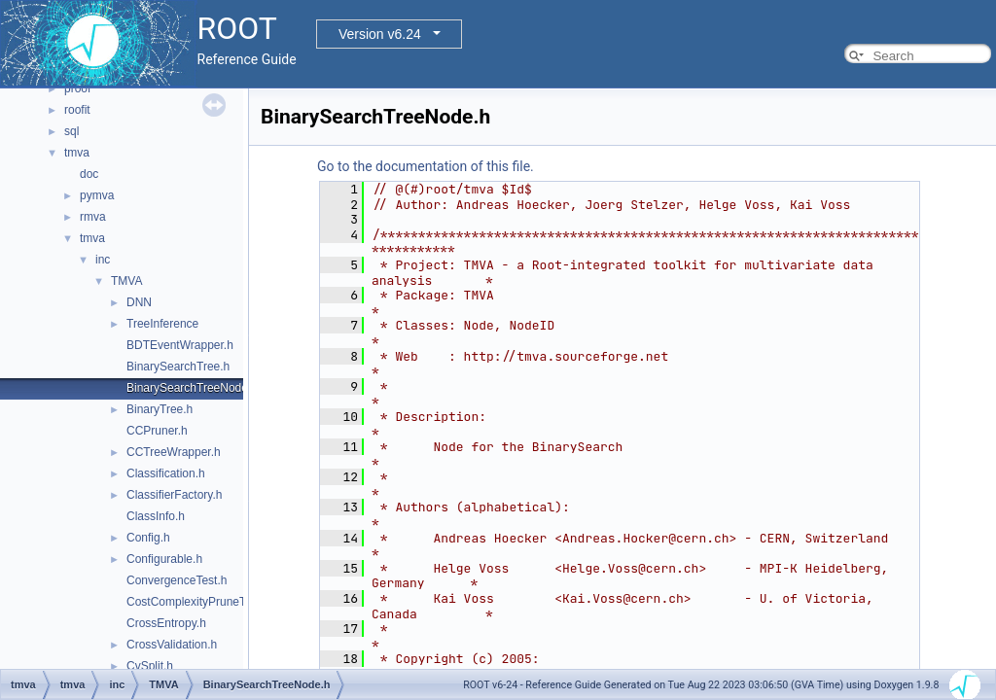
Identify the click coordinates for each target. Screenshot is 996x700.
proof (77, 88)
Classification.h (165, 473)
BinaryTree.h (159, 409)
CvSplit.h (149, 666)
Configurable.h (164, 559)
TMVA (126, 281)
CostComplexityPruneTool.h (198, 602)
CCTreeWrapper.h (173, 452)
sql (71, 131)
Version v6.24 (379, 34)
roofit (77, 110)
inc (102, 259)
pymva (97, 195)
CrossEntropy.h (166, 623)
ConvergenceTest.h (176, 580)
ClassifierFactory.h (174, 495)
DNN (139, 302)
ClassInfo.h (155, 516)
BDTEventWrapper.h (179, 345)
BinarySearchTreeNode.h (192, 388)
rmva (93, 217)
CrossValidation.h (171, 644)
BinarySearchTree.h (178, 366)
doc (89, 174)
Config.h (148, 537)
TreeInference (162, 324)
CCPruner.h (157, 431)
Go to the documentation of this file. (425, 166)
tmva (76, 152)
